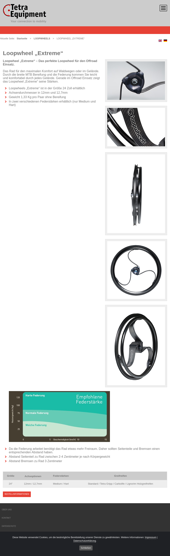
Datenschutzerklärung (84, 541)
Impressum (150, 538)
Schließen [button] (86, 548)
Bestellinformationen (17, 494)
